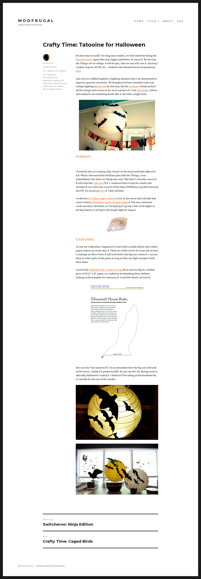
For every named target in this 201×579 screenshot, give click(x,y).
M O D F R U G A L (35, 20)
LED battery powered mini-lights (110, 202)
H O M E (138, 21)
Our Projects (60, 71)
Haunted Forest (84, 59)
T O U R (151, 21)
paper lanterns (55, 89)
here (78, 71)
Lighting (50, 71)
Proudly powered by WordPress (50, 566)
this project (143, 90)
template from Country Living (105, 269)
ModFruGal (48, 63)
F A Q (180, 21)
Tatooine (98, 183)
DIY (44, 71)
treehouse (134, 86)
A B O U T (168, 21)
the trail (101, 86)
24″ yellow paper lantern (102, 198)
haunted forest (49, 86)
